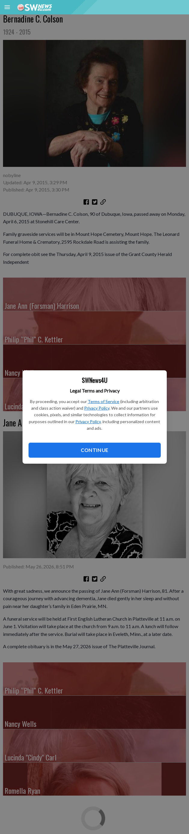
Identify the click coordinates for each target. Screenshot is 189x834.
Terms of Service (103, 401)
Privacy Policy (96, 408)
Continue (94, 450)
